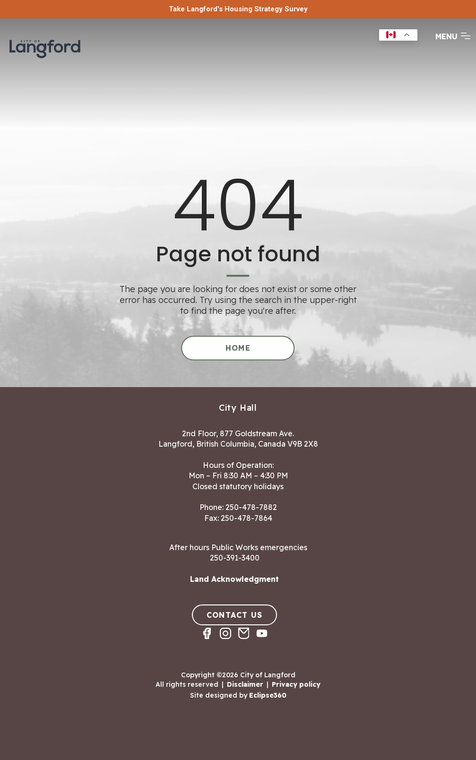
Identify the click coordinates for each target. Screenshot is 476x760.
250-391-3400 (235, 557)
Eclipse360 (267, 695)
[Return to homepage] (44, 48)
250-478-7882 (251, 507)
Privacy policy (296, 684)
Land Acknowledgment (234, 579)
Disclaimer (245, 684)
